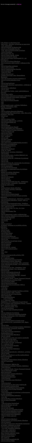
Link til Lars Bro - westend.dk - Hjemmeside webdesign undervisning (13, 183)
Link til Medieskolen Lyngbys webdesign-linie (14, 214)
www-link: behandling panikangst (11, 428)
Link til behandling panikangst (9, 66)
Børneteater (4, 77)
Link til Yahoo (5, 325)
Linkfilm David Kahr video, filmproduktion (13, 75)
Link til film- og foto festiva (8, 339)
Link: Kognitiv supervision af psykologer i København (16, 95)
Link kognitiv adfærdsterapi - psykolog (11, 120)
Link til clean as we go (7, 74)
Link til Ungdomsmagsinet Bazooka (11, 69)
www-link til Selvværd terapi (9, 167)
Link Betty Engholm (6, 139)
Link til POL (4, 220)
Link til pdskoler (5, 245)
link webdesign (5, 437)
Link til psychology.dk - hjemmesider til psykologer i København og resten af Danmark (15, 163)
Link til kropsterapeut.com (8, 236)
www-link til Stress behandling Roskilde (12, 409)
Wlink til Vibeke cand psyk (8, 416)
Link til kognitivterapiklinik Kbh (10, 439)
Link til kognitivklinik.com (8, 122)
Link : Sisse (4, 252)
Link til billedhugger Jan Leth (9, 405)
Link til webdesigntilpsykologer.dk (10, 272)
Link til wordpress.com (7, 131)
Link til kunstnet (5, 378)
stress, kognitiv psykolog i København (11, 189)
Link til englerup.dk (20, 384)
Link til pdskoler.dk (6, 234)
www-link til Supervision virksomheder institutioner (15, 423)
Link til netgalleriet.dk (7, 70)
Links (2, 117)
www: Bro (4, 397)
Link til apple (4, 138)
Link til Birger (5, 153)
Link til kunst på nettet (7, 156)
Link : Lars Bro (5, 350)
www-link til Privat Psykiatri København (12, 130)
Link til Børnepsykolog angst (9, 283)
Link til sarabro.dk (6, 219)
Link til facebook (6, 383)
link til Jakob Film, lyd (7, 53)
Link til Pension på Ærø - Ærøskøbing (11, 267)
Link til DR (4, 289)
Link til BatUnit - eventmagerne (10, 238)
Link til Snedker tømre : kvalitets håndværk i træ (14, 155)
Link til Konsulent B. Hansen (9, 56)
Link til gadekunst (6, 141)
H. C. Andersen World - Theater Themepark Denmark (15, 278)
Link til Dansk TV (6, 147)
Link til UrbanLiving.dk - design (10, 55)
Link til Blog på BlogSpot (8, 431)
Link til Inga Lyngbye (7, 94)
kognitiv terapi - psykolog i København (12, 152)
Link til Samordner (6, 192)
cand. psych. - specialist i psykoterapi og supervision (15, 44)
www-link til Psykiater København (10, 331)
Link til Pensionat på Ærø (8, 384)
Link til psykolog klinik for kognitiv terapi (12, 320)
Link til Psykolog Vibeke (8, 119)
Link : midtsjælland (6, 45)
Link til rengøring (6, 244)
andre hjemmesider (6, 108)
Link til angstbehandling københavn (11, 395)
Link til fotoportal (6, 422)
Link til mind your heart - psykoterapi (11, 342)
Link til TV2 (4, 175)
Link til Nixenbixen (6, 52)
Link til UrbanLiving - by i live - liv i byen (12, 208)
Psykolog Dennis (5, 231)
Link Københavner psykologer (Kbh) (11, 280)
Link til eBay (4, 391)
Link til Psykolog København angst (11, 412)
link (2, 81)
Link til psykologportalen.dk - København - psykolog (15, 352)
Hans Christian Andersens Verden (10, 433)
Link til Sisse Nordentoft (8, 149)
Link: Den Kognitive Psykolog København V (13, 78)
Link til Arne (4, 239)
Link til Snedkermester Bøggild (9, 127)
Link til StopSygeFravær (8, 83)
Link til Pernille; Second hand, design (11, 241)
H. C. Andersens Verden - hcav (9, 306)
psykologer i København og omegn (10, 425)
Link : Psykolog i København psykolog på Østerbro (15, 216)
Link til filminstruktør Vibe (8, 211)
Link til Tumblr (5, 353)
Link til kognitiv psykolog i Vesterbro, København (15, 366)
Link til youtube (5, 256)
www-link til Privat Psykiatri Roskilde (11, 389)
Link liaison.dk (5, 358)
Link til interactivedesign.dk (8, 174)
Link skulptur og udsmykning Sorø (10, 42)
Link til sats (4, 228)
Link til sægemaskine (7, 166)
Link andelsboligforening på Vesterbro (11, 259)
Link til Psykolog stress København (10, 414)
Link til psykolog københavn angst (10, 273)
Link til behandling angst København (11, 380)
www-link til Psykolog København (10, 61)
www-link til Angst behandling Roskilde (12, 309)
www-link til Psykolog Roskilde (10, 100)
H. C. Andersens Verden (7, 258)
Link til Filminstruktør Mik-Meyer (10, 334)
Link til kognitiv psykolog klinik (10, 386)
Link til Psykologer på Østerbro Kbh (11, 47)
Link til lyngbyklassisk (7, 177)
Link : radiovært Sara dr (7, 206)
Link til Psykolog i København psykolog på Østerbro (15, 205)
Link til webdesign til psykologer (10, 312)
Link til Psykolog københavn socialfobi (12, 411)
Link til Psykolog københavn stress (10, 80)
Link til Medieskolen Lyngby (9, 370)
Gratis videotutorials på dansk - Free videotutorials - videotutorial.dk (13, 269)
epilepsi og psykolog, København (10, 172)
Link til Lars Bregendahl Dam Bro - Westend (13, 275)
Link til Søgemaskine (7, 347)
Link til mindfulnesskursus (8, 145)
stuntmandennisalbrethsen (8, 377)
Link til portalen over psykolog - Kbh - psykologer (15, 263)
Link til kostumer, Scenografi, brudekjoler (12, 328)
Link (2, 102)
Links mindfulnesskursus (8, 297)
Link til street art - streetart (8, 247)
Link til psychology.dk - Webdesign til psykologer (14, 158)
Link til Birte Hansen (7, 233)
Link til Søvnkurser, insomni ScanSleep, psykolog (14, 291)
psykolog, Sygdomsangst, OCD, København (13, 316)
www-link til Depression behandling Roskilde (13, 314)
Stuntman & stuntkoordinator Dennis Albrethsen (14, 359)
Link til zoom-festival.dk (8, 217)
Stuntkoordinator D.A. (7, 333)
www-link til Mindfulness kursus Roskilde (12, 387)
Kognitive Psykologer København (10, 348)
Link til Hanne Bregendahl (8, 400)
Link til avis (4, 124)
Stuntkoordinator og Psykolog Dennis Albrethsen (14, 420)
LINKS (3, 213)
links (2, 110)
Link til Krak (4, 159)
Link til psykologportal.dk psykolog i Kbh (12, 255)
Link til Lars (4, 116)
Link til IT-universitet (7, 361)
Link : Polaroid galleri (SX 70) (9, 341)
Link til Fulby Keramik (7, 408)
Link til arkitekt (5, 209)
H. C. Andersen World (7, 344)
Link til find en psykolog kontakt (10, 194)
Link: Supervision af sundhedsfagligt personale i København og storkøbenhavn (14, 143)
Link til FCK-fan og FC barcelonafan (11, 294)
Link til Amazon (5, 178)
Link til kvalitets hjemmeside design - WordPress (14, 203)
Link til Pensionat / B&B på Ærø (10, 364)
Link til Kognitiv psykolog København (11, 373)
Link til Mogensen (6, 319)
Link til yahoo (5, 89)
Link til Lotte (4, 161)
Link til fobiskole (8, 298)
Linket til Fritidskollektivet (8, 434)
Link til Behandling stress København (11, 128)
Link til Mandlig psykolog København (11, 398)
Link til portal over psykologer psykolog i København (15, 327)
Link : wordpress (5, 136)
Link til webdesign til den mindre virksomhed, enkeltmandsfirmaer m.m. (13, 98)
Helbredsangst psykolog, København (11, 261)
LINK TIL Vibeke (6, 150)
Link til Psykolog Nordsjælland (10, 403)
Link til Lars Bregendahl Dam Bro (10, 49)
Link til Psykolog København (9, 419)
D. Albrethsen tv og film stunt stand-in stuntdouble (15, 337)
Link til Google (5, 230)
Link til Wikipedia (6, 180)
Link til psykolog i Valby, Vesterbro (10, 292)
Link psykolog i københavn (8, 88)
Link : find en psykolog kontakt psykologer (13, 50)
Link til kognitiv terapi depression (10, 426)
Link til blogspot (5, 367)
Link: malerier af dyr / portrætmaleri (11, 322)
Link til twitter (5, 191)
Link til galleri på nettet (7, 67)
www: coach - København (8, 430)
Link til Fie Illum (6, 72)
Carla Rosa (4, 288)
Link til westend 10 (6, 223)
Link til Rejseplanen (6, 317)
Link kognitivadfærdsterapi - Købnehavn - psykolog (15, 199)
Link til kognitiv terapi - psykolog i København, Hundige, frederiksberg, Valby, (14, 105)
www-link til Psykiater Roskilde (10, 345)
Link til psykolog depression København (12, 111)
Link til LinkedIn (5, 336)
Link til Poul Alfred (6, 330)
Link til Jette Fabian (6, 133)
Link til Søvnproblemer (7, 308)
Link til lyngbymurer (6, 134)
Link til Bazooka (5, 125)
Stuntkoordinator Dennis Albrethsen (11, 188)
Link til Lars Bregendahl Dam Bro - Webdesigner (14, 181)
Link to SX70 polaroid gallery (9, 248)
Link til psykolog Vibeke (8, 441)
